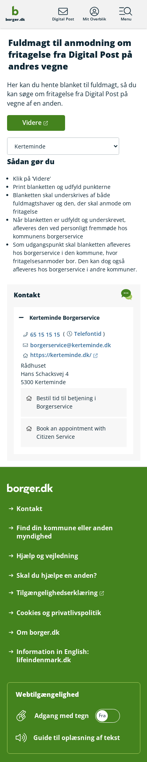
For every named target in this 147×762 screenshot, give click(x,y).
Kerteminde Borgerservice (64, 317)
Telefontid (88, 333)
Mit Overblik (94, 14)
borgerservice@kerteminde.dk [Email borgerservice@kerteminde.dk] (70, 345)
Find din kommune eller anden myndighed (64, 532)
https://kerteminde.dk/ (60, 355)
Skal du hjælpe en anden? (56, 576)
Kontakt (29, 509)
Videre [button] (32, 122)
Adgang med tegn (61, 715)
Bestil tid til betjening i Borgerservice (61, 402)
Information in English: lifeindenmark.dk (52, 656)
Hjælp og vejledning (47, 556)
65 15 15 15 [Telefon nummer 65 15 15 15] (45, 334)
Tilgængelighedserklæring (57, 593)
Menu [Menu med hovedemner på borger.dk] (125, 14)
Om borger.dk (38, 632)
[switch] (76, 716)
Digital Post (63, 14)
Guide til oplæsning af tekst (76, 737)
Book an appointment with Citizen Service (66, 432)
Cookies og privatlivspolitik (58, 613)
